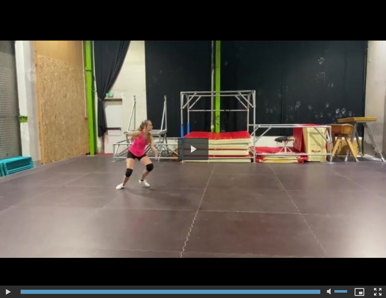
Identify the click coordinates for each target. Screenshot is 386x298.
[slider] (170, 292)
